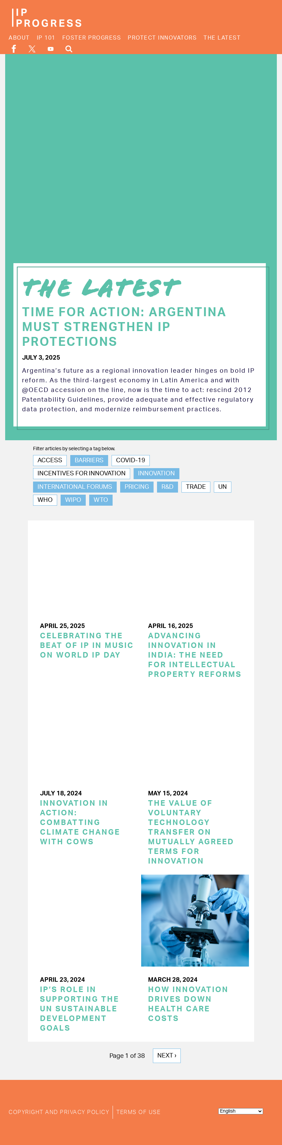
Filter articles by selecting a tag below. (74, 448)
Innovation (156, 474)
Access (50, 460)
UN (222, 487)
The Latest (222, 38)
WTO (101, 500)
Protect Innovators (162, 38)
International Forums (75, 487)
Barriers (89, 460)
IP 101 (46, 38)
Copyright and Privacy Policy (59, 1112)
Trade (196, 487)
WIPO (73, 500)
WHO (45, 500)
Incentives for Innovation (82, 474)
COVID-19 (130, 460)
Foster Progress (91, 38)
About (19, 38)
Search (68, 49)
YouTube (50, 48)
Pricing (137, 487)
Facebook (13, 49)
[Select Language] (240, 1111)
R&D (167, 487)
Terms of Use (138, 1112)
